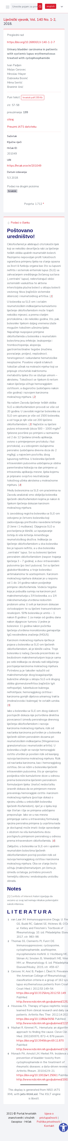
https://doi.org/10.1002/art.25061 (37, 1075)
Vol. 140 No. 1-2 (42, 19)
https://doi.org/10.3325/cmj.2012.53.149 (41, 993)
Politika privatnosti (48, 1122)
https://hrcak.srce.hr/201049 (24, 165)
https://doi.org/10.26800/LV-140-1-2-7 (31, 42)
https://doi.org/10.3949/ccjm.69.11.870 (40, 1040)
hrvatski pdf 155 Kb (33, 97)
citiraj (10, 119)
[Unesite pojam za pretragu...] (24, 6)
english (51, 6)
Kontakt (49, 1126)
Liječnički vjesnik (15, 19)
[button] (61, 6)
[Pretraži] (40, 6)
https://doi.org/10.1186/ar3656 (35, 1019)
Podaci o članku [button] (18, 222)
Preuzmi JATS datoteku (21, 127)
